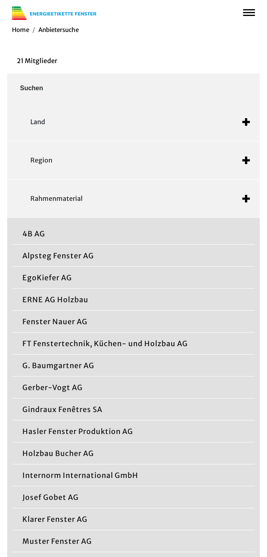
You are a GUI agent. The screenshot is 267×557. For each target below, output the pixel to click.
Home (20, 30)
